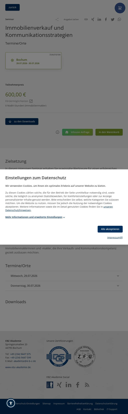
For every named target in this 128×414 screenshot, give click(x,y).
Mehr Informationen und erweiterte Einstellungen (35, 217)
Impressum (115, 237)
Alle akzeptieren (110, 229)
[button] (11, 403)
